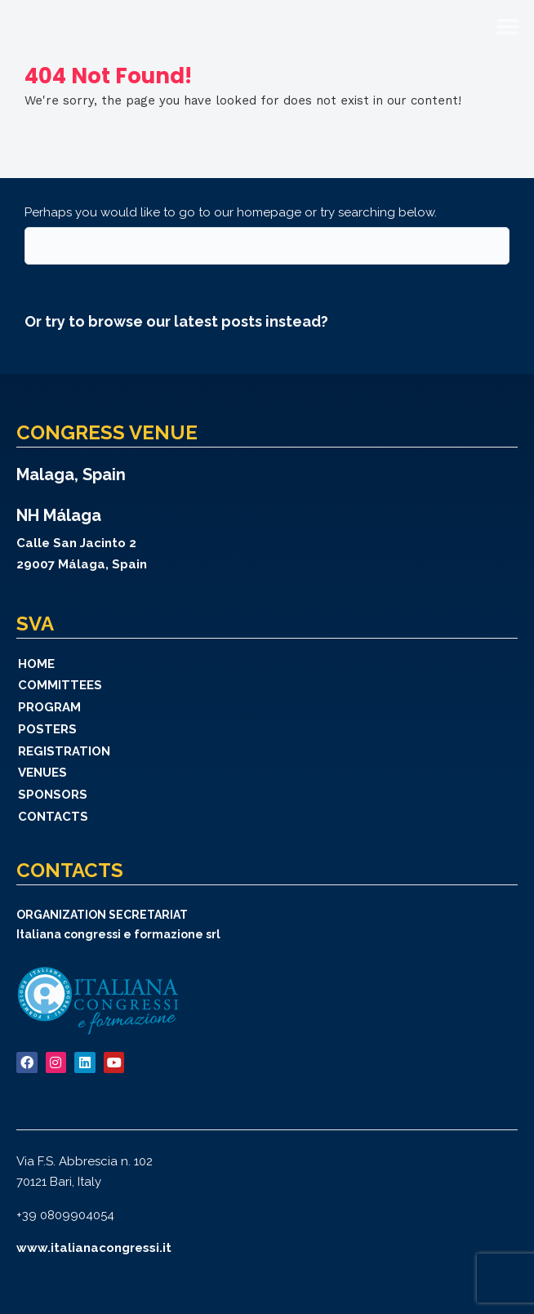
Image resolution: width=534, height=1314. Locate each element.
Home (36, 664)
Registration (64, 751)
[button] (507, 26)
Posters (47, 729)
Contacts (53, 816)
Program (49, 707)
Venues (42, 772)
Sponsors (52, 794)
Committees (60, 685)
